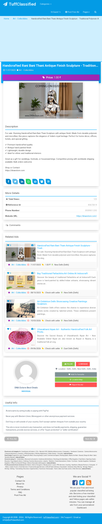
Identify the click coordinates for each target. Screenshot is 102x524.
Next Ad (90, 439)
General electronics (11, 453)
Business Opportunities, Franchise (34, 468)
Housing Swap (38, 455)
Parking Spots (64, 455)
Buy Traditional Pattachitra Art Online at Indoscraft (62, 273)
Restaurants (47, 465)
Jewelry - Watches (48, 461)
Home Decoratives (60, 461)
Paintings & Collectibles (61, 459)
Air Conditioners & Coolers (27, 451)
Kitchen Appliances (41, 453)
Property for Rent (28, 455)
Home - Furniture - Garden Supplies (77, 461)
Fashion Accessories (35, 461)
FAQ (20, 492)
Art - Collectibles (19, 265)
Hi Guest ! (56, 12)
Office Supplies (73, 459)
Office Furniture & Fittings (18, 463)
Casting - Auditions (72, 465)
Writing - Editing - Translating (14, 468)
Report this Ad (76, 385)
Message (83, 364)
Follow (68, 364)
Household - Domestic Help (68, 467)
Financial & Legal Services (37, 467)
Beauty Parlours (83, 465)
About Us (20, 484)
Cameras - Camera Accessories (87, 451)
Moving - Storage (82, 467)
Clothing (25, 461)
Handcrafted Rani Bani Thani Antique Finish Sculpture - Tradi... (64, 246)
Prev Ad (12, 439)
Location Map (76, 380)
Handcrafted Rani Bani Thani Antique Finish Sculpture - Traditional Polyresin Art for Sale (51, 65)
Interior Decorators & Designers (36, 463)
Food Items (82, 459)
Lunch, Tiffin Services (58, 465)
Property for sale (17, 455)
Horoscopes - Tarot (51, 468)
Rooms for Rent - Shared (76, 455)
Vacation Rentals (10, 457)
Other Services (76, 468)
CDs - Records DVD (41, 451)
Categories (45, 4)
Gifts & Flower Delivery (52, 467)
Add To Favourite (76, 374)
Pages (86, 12)
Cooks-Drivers (14, 467)
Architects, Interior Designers (34, 465)
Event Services (23, 467)
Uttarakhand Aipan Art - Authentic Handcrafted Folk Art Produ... (64, 330)
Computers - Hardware (70, 451)
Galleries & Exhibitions (46, 459)
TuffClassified (19, 4)
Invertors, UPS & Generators (26, 453)
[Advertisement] (51, 41)
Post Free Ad (72, 12)
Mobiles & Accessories (55, 451)
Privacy (20, 486)
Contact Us (20, 481)
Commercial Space (53, 455)
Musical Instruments (31, 459)
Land (45, 455)
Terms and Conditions (20, 489)
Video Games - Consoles (55, 453)
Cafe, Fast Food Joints (64, 468)
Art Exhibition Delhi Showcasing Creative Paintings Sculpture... (62, 302)
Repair (90, 467)
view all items (68, 453)
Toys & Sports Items (16, 461)
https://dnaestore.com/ (86, 216)
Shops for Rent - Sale (90, 455)
